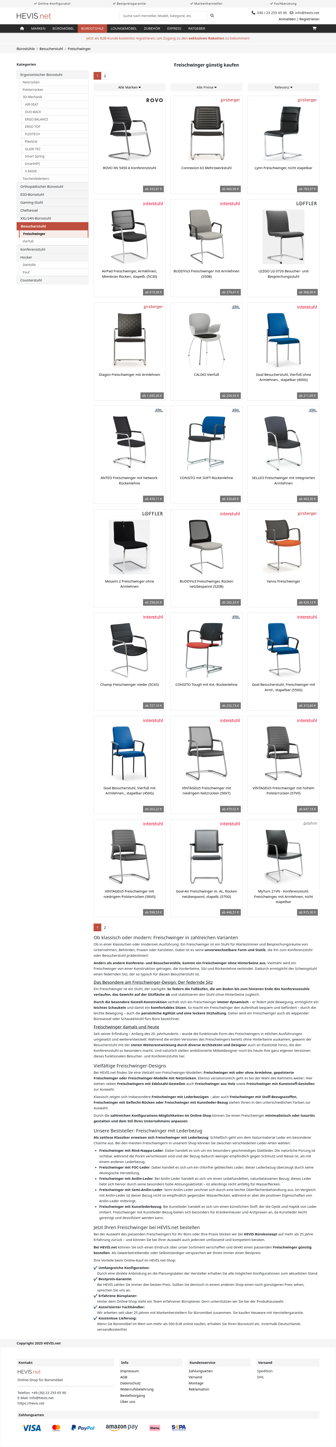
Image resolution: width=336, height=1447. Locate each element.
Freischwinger (34, 234)
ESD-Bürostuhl (32, 194)
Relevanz (283, 87)
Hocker (26, 257)
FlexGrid (31, 141)
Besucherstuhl (33, 226)
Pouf (26, 272)
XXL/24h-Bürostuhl (35, 218)
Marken (38, 28)
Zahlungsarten (201, 1371)
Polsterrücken (33, 90)
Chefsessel (29, 210)
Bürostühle (92, 28)
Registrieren (309, 19)
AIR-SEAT (31, 104)
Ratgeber (196, 28)
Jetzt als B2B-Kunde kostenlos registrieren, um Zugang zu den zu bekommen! (168, 38)
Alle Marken (129, 87)
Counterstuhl (31, 280)
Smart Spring (34, 156)
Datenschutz (130, 1383)
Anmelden (287, 19)
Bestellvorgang (132, 1395)
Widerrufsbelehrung (137, 1389)
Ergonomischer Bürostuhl (41, 74)
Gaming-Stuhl (31, 202)
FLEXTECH (32, 134)
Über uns (127, 1401)
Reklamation (199, 1389)
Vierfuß (28, 241)
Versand (195, 1377)
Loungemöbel (124, 28)
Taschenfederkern (36, 179)
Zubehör (152, 28)
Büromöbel (63, 28)
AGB (123, 1377)
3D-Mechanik (32, 97)
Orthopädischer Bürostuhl (41, 186)
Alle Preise (206, 87)
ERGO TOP (32, 126)
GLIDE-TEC (32, 149)
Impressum (129, 1371)
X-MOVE (31, 171)
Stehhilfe (29, 265)
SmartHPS (32, 164)
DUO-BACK (33, 112)
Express (174, 28)
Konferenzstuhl (32, 249)
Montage (196, 1383)
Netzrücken (31, 82)
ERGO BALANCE (36, 119)
